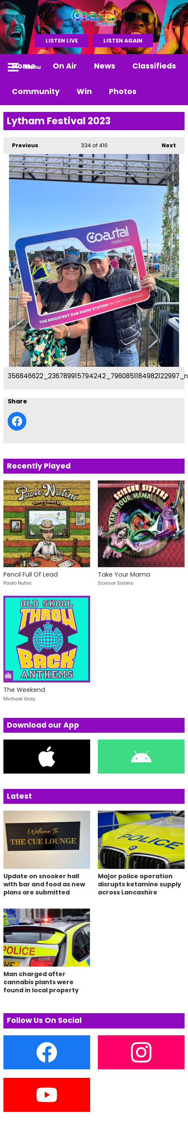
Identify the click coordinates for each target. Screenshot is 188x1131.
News (104, 66)
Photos (123, 91)
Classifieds (154, 66)
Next (164, 143)
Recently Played (39, 466)
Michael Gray (19, 698)
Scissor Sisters (116, 583)
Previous (20, 143)
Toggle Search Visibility (172, 67)
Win (84, 91)
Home (24, 66)
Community (36, 91)
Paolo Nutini (17, 583)
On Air (65, 66)
